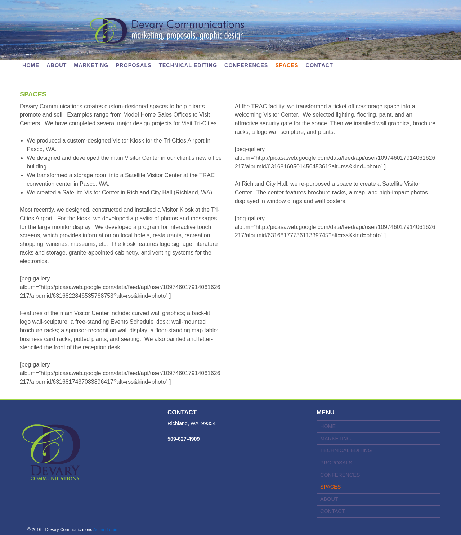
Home (30, 65)
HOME (328, 426)
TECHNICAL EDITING (188, 65)
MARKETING (91, 65)
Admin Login (105, 529)
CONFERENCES (246, 65)
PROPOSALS (134, 65)
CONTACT (319, 65)
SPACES (286, 65)
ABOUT (56, 65)
